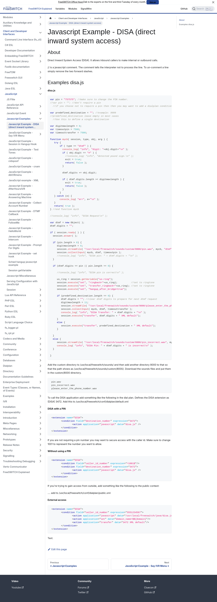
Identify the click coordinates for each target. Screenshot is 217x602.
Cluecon (150, 587)
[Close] (213, 2)
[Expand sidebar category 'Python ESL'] (40, 311)
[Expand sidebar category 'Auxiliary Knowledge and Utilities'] (40, 24)
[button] (23, 72)
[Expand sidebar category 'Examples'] (40, 396)
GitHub (184, 8)
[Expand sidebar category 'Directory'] (40, 371)
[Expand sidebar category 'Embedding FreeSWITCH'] (40, 55)
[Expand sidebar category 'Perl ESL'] (40, 306)
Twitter (83, 592)
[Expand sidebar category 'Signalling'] (40, 455)
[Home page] (50, 18)
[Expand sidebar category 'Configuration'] (40, 355)
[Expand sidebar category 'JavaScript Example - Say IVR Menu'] (40, 134)
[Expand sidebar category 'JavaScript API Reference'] (40, 106)
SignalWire (86, 8)
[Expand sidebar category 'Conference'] (40, 349)
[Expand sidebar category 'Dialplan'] (40, 365)
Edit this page (57, 549)
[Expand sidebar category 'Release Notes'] (40, 445)
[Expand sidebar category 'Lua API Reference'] (40, 295)
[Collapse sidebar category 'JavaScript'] (40, 94)
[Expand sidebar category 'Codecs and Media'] (40, 338)
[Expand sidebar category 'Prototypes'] (40, 439)
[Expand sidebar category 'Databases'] (40, 360)
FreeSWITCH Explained (40, 8)
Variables (60, 8)
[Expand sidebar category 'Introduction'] (40, 417)
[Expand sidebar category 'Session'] (40, 289)
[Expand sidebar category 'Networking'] (40, 434)
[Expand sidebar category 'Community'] (40, 344)
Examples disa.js (186, 24)
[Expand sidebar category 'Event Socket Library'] (40, 61)
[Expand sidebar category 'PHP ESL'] (40, 300)
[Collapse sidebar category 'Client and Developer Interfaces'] (40, 33)
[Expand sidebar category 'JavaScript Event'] (40, 113)
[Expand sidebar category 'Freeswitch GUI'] (40, 77)
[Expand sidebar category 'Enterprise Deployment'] (40, 382)
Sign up (153, 2)
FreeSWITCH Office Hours (70, 2)
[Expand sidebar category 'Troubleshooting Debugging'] (40, 461)
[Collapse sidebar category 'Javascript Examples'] (40, 118)
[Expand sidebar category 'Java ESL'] (40, 88)
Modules (72, 8)
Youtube (17, 587)
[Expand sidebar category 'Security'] (40, 450)
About (181, 20)
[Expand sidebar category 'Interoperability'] (40, 412)
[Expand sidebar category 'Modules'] (40, 17)
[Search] (203, 8)
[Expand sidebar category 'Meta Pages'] (40, 423)
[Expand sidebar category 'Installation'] (40, 406)
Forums (83, 587)
